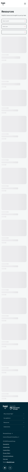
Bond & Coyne (10, 462)
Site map (5, 459)
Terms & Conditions (8, 456)
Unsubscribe (6, 447)
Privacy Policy (6, 453)
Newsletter (6, 444)
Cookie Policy (6, 450)
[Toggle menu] (25, 3)
